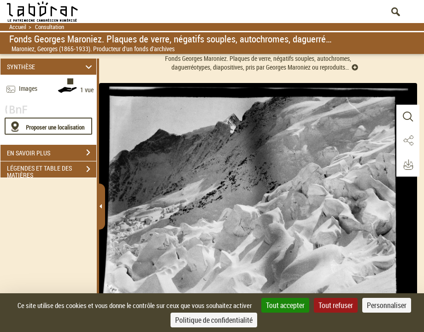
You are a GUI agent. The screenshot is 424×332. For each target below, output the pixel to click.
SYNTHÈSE (51, 67)
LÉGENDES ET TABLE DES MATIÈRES (51, 170)
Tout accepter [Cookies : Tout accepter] (285, 305)
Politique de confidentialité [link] (214, 320)
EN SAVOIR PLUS (51, 152)
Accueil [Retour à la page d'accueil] (17, 27)
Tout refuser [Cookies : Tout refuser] (335, 305)
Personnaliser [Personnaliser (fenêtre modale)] (386, 305)
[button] (407, 117)
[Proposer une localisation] (48, 126)
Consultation (49, 27)
